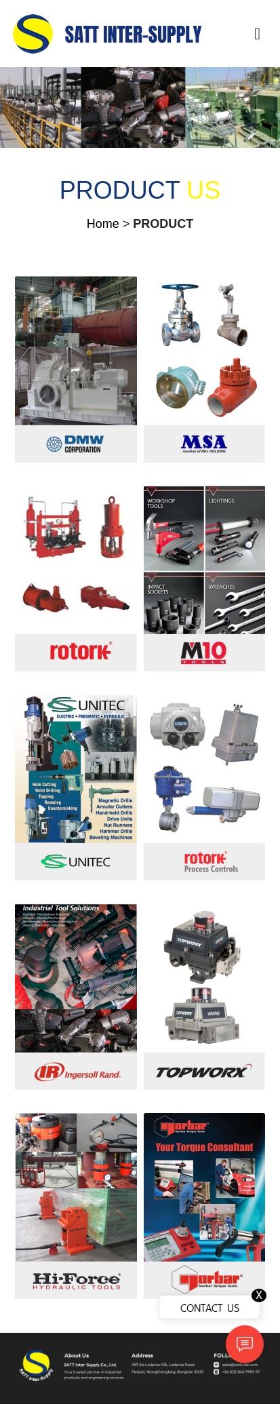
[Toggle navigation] (257, 34)
